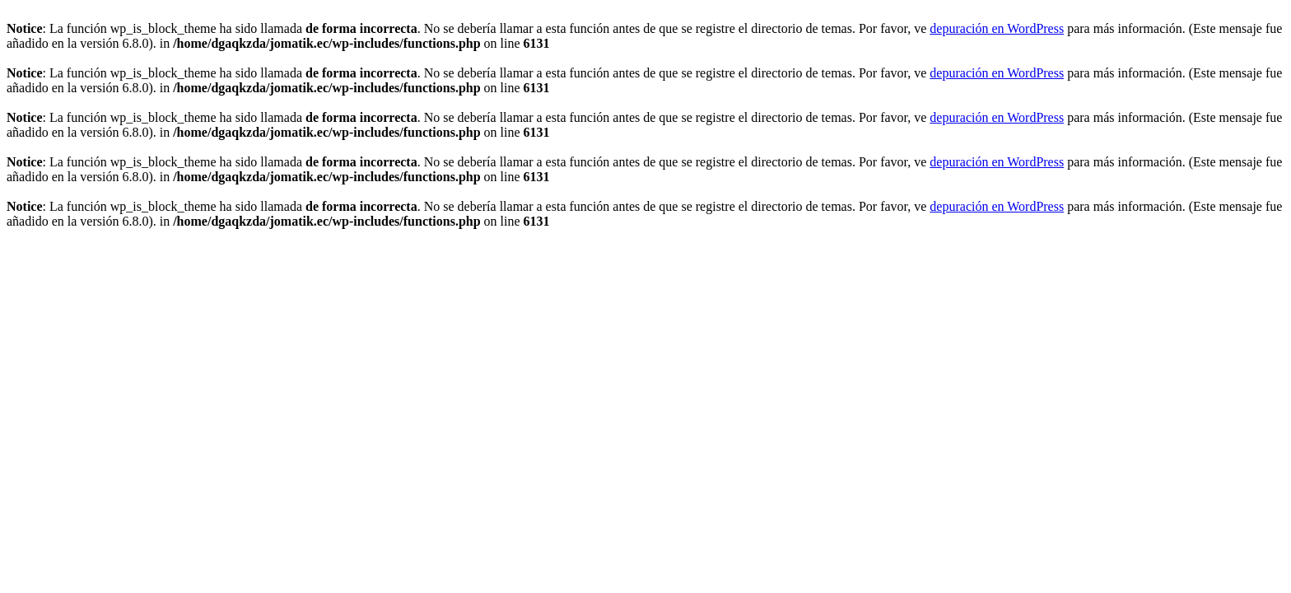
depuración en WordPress (997, 28)
